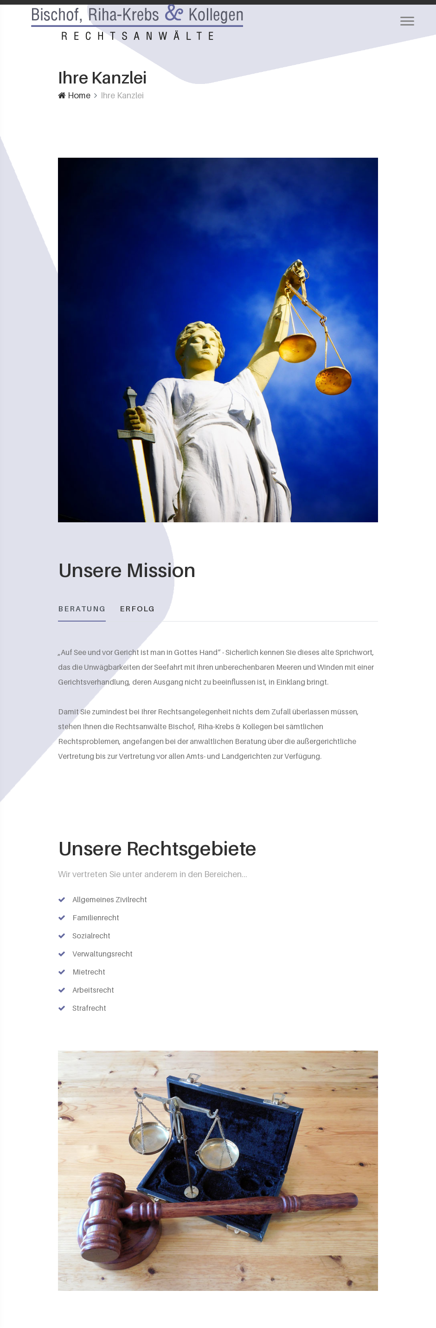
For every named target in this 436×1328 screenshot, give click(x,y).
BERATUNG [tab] (82, 608)
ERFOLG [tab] (137, 608)
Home (74, 95)
